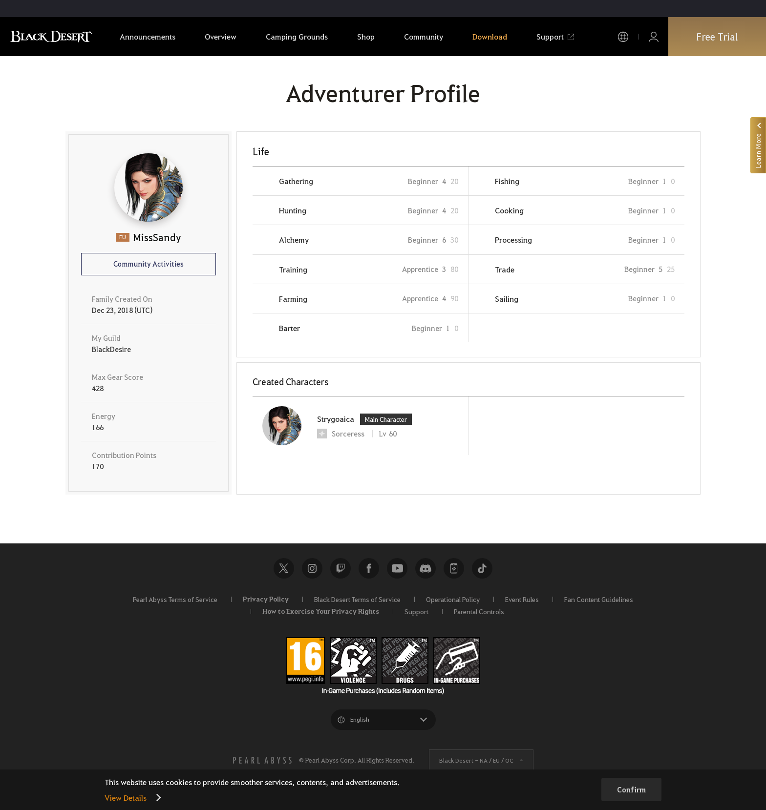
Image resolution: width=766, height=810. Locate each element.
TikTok (482, 568)
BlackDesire (111, 349)
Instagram (312, 568)
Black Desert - (476, 760)
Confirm (631, 789)
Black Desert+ (454, 568)
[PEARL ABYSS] (262, 760)
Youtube (397, 568)
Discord (425, 568)
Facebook (369, 568)
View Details (126, 797)
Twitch (340, 568)
